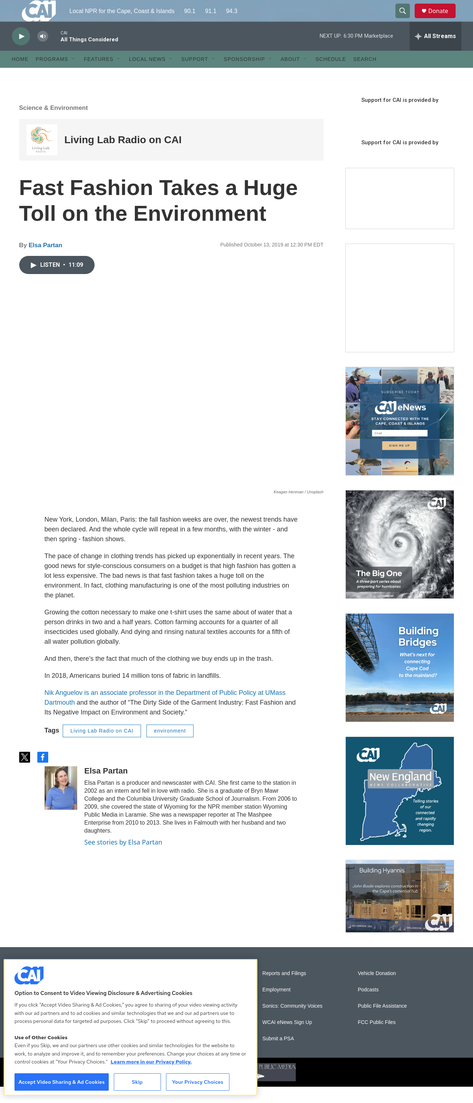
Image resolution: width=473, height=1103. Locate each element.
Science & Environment (53, 124)
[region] (130, 1027)
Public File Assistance (382, 1022)
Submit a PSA (278, 1055)
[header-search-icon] (406, 19)
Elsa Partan (45, 261)
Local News (147, 75)
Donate (443, 19)
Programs (52, 75)
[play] (21, 53)
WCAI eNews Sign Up (287, 1038)
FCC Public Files (376, 1038)
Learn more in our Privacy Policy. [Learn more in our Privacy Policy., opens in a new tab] (151, 1061)
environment (170, 747)
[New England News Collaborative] (400, 807)
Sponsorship (244, 75)
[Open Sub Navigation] (73, 75)
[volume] (43, 53)
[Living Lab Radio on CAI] (41, 156)
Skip (137, 1082)
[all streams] (435, 52)
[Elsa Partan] (61, 804)
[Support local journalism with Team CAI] (400, 214)
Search (365, 75)
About (290, 75)
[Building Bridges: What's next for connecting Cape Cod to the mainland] (400, 684)
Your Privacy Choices (197, 1082)
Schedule (330, 75)
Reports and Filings (284, 989)
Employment (276, 1006)
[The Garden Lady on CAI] (400, 314)
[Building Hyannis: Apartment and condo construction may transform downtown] (400, 912)
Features (98, 75)
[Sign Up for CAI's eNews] (400, 437)
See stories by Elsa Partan (123, 858)
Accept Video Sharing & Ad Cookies (61, 1082)
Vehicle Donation (377, 989)
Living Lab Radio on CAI (123, 156)
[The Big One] (400, 561)
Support (194, 75)
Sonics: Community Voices (292, 1022)
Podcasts (368, 1006)
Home (20, 75)
